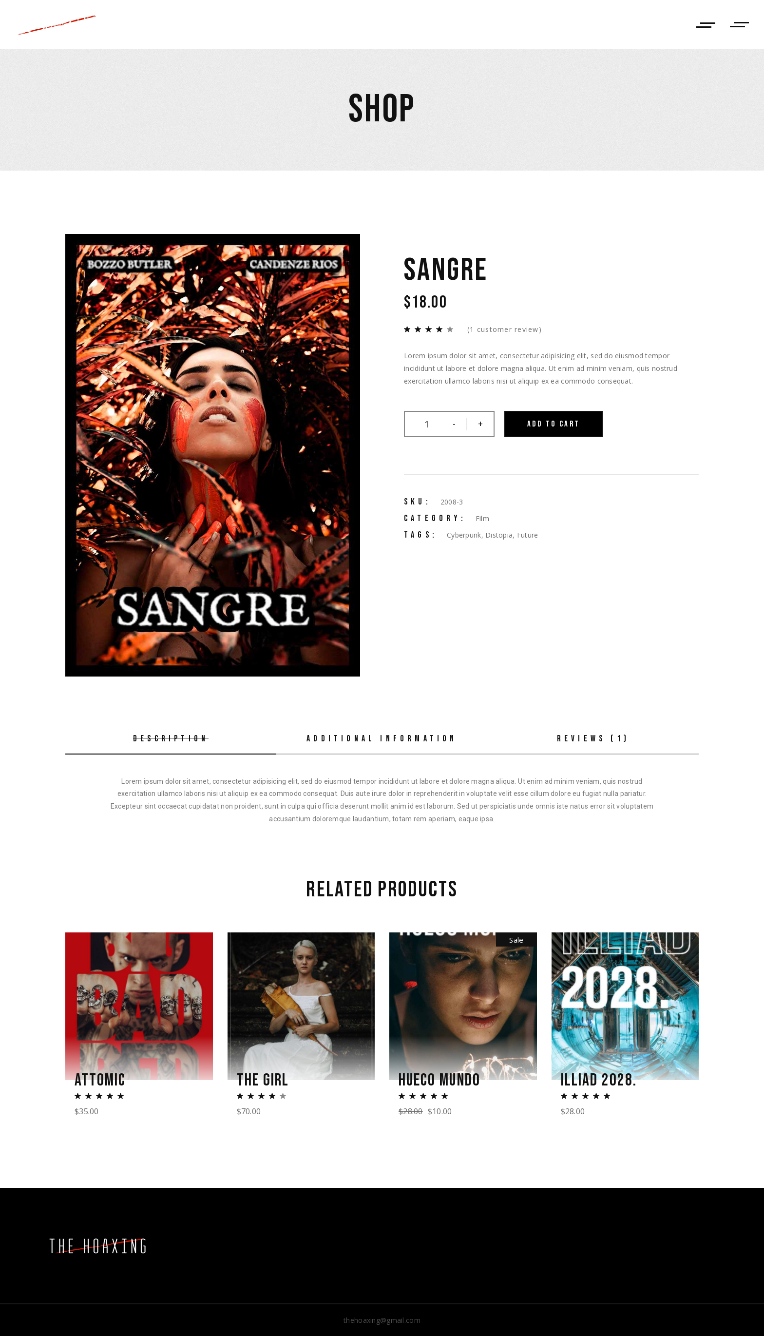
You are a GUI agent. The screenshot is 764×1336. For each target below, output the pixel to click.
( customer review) (504, 329)
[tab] (170, 739)
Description (171, 739)
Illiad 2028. (599, 1080)
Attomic (101, 1080)
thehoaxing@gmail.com (382, 1319)
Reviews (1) (593, 739)
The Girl (263, 1080)
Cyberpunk (464, 535)
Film (482, 518)
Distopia (499, 535)
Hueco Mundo (440, 1080)
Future (527, 535)
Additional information (381, 739)
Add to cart (553, 424)
